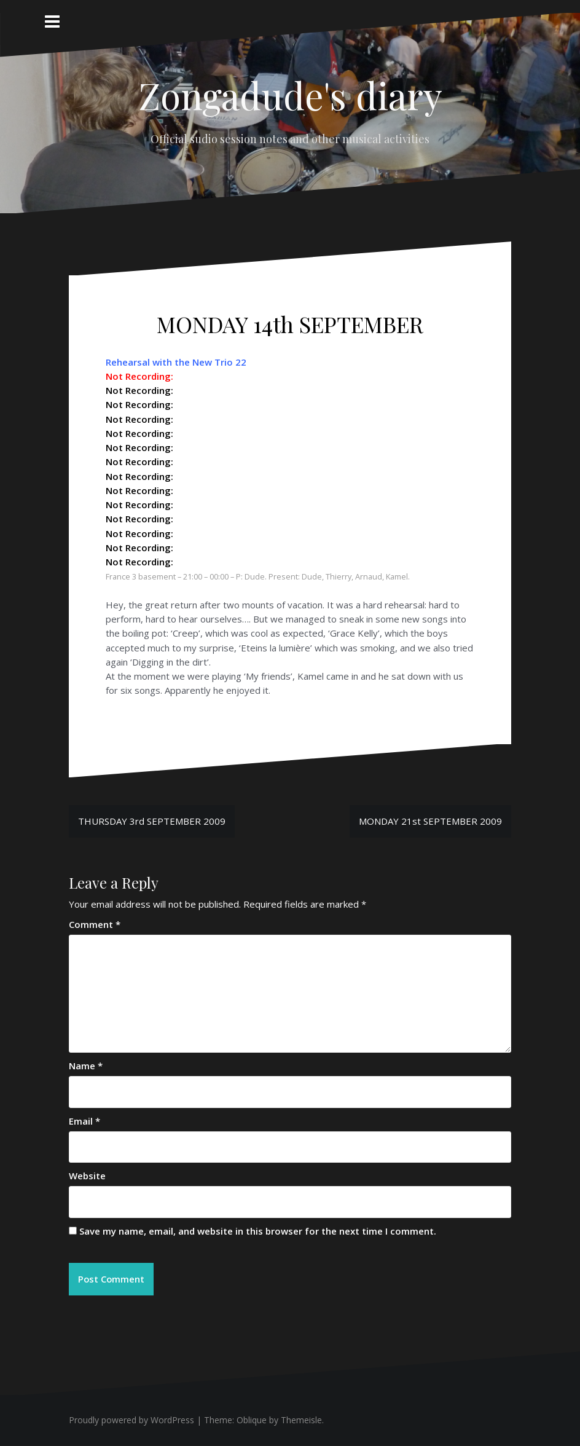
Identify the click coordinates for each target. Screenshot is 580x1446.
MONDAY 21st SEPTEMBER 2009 (430, 821)
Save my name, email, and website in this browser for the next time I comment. (257, 1231)
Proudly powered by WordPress (131, 1420)
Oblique (252, 1420)
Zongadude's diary (290, 94)
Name (86, 1065)
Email (84, 1121)
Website (87, 1175)
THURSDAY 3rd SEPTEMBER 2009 (151, 821)
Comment (94, 924)
